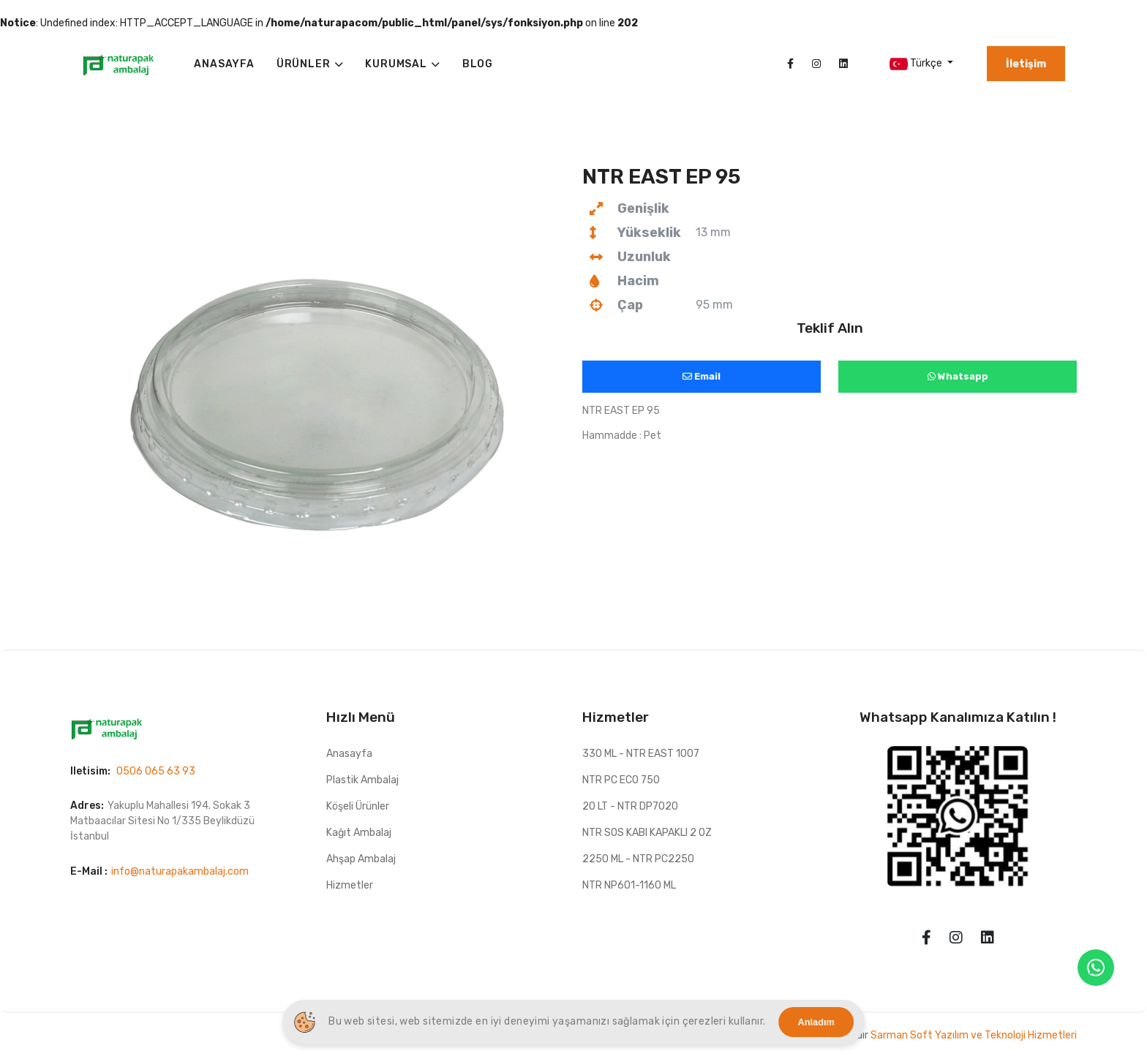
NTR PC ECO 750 (621, 780)
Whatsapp (958, 376)
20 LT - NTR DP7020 (630, 806)
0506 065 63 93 (155, 771)
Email (701, 376)
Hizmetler (349, 885)
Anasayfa (349, 753)
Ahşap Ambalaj (361, 859)
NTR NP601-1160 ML (629, 885)
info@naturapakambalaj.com (180, 871)
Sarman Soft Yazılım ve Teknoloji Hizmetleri (973, 1035)
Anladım (816, 1022)
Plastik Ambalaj (362, 780)
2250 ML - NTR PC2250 (638, 859)
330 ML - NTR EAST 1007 (640, 753)
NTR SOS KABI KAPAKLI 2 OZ (647, 832)
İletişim (1026, 64)
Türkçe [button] (917, 64)
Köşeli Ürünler (357, 806)
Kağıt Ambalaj (358, 832)
